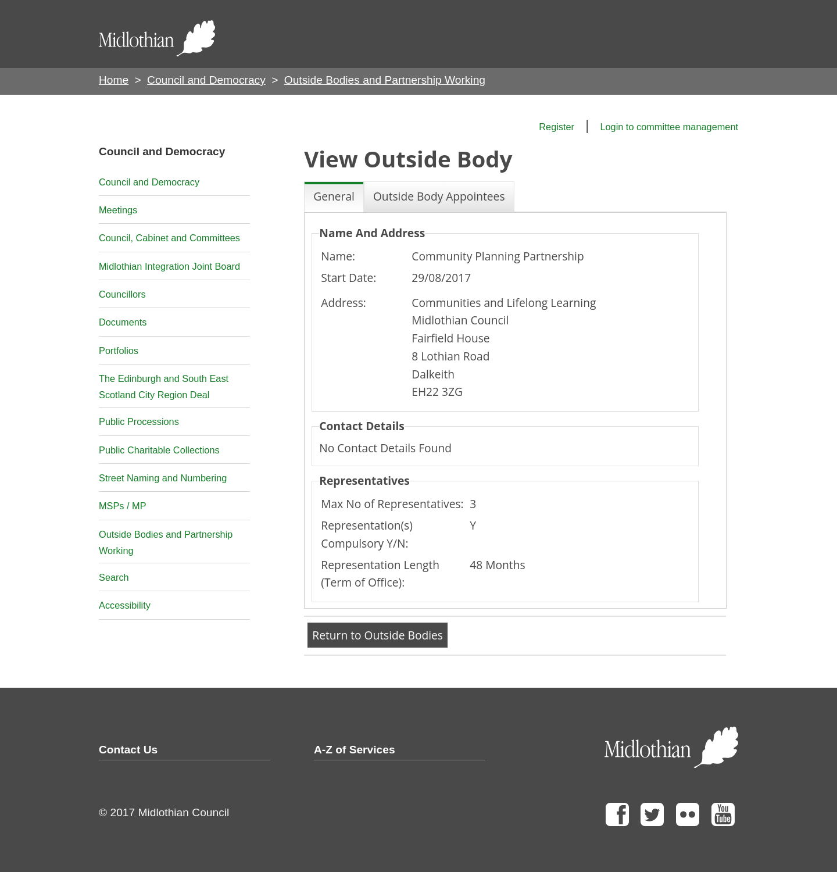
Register (556, 126)
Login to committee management (669, 126)
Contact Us (128, 750)
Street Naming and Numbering (163, 478)
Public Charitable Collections (159, 450)
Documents (123, 322)
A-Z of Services (354, 750)
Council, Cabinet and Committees (169, 238)
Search (114, 577)
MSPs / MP (122, 506)
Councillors (122, 294)
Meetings (118, 210)
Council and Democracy (206, 80)
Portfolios (118, 350)
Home (113, 80)
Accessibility (125, 605)
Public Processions (139, 421)
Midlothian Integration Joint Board (169, 266)
